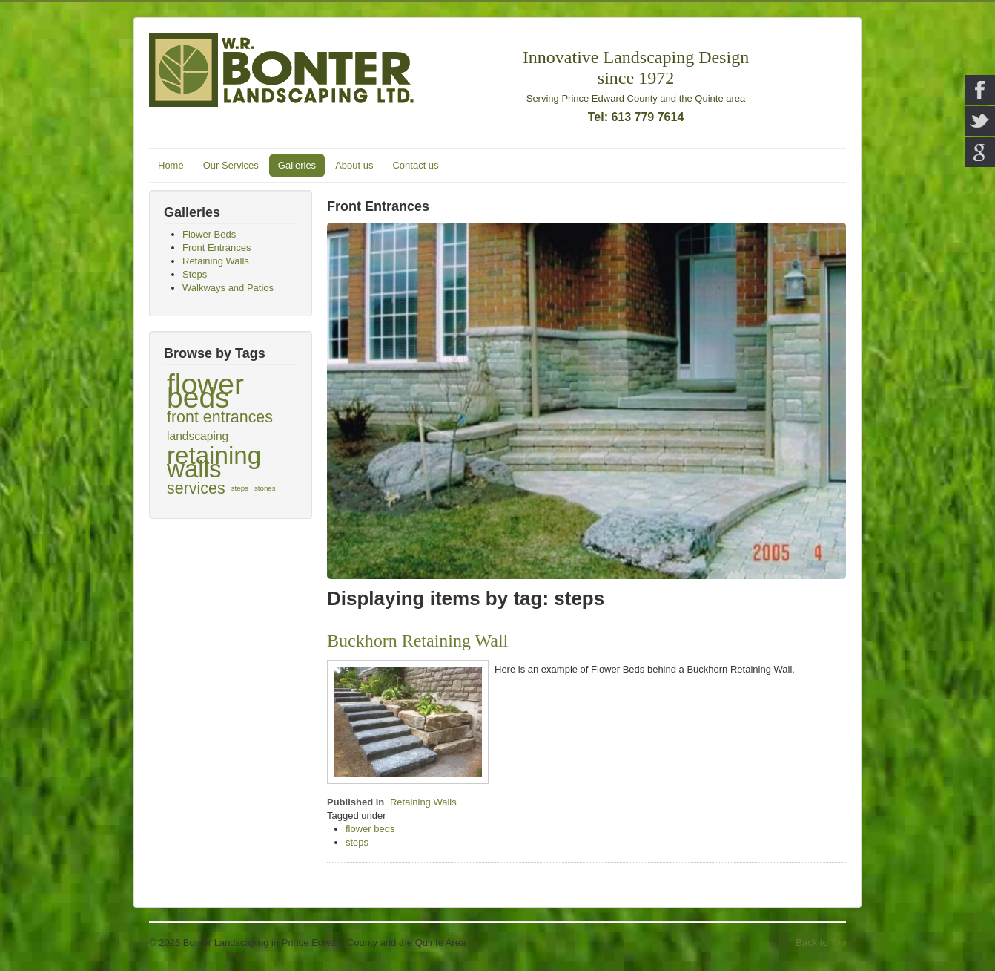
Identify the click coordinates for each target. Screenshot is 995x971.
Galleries (297, 165)
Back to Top (821, 942)
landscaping (197, 436)
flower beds (205, 391)
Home (171, 165)
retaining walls (214, 462)
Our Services (231, 165)
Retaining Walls (423, 802)
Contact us (415, 165)
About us (354, 165)
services (196, 488)
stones (265, 488)
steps (239, 488)
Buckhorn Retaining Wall (417, 640)
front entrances (220, 417)
